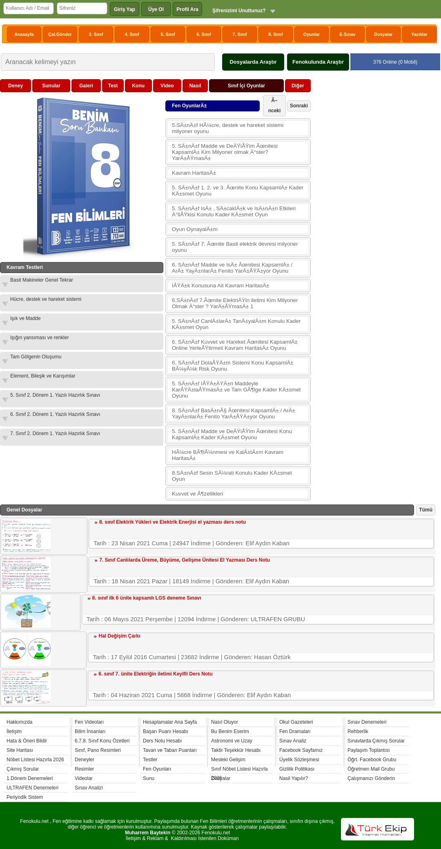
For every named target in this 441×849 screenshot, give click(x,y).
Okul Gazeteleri (296, 722)
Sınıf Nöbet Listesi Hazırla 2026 (239, 770)
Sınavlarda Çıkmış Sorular (376, 741)
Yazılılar (419, 34)
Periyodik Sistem (25, 797)
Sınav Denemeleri (366, 722)
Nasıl (195, 86)
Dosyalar (383, 34)
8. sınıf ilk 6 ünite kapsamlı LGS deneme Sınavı (146, 598)
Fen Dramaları (295, 731)
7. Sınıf (240, 34)
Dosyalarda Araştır (252, 62)
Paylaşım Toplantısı (368, 750)
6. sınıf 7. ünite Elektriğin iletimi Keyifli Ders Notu (155, 674)
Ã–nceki (274, 105)
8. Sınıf (276, 34)
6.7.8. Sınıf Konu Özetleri (102, 741)
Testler (150, 759)
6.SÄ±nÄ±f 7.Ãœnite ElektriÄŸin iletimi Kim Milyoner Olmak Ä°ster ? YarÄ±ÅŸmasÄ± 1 (235, 303)
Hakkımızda (19, 722)
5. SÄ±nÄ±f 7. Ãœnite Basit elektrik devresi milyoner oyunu (235, 247)
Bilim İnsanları (90, 731)
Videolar (84, 778)
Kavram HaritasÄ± (194, 173)
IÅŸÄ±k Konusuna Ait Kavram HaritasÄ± (220, 285)
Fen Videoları (89, 722)
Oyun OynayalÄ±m (195, 229)
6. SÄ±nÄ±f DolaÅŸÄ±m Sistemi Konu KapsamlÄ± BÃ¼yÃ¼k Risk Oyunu (232, 366)
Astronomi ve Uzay (231, 741)
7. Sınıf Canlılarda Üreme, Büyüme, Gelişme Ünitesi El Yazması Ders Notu (184, 560)
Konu (138, 86)
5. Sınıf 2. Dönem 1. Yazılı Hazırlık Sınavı (55, 395)
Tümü (425, 510)
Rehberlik (357, 731)
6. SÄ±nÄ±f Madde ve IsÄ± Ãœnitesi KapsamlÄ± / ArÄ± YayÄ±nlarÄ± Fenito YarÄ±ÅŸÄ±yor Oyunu (232, 268)
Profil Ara (187, 9)
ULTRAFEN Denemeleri (32, 788)
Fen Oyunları (157, 769)
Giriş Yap (124, 9)
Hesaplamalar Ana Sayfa (170, 722)
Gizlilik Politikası (296, 769)
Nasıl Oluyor (224, 722)
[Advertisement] (374, 130)
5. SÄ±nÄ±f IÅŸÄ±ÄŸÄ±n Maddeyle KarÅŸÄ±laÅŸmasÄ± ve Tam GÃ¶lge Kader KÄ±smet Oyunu (236, 389)
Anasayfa (23, 34)
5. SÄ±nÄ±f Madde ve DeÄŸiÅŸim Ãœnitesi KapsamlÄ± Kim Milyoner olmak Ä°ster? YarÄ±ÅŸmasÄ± (225, 152)
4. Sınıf (132, 34)
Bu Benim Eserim (230, 731)
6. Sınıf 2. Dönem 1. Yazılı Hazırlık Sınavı (55, 414)
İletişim (14, 731)
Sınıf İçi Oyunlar (246, 86)
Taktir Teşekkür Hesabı (236, 750)
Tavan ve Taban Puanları (170, 750)
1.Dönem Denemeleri (30, 778)
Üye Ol (156, 9)
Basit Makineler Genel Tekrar (41, 280)
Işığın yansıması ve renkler (39, 337)
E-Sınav (347, 34)
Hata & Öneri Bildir (27, 741)
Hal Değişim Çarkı (119, 636)
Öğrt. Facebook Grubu (371, 759)
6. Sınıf (204, 34)
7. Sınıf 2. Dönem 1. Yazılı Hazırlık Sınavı (55, 433)
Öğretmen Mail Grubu (370, 769)
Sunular (51, 86)
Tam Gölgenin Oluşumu (35, 357)
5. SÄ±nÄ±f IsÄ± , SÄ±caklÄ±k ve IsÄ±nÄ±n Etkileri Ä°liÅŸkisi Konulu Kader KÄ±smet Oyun (234, 211)
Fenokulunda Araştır (318, 62)
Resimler (84, 769)
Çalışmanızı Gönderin (371, 778)
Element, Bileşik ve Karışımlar (42, 376)
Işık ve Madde (25, 318)
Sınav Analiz (292, 741)
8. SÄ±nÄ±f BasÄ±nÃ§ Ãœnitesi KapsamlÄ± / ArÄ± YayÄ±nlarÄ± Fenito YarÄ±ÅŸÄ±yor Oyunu (233, 413)
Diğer (298, 86)
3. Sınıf (96, 34)
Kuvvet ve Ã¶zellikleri (197, 494)
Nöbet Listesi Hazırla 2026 (35, 759)
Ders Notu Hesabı (162, 741)
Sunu (148, 778)
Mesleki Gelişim (228, 759)
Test (113, 86)
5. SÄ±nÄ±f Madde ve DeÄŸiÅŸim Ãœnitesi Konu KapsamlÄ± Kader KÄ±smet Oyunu (232, 434)
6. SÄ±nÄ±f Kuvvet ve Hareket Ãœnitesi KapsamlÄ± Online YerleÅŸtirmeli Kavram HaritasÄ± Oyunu (235, 345)
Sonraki (299, 106)
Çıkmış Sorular (23, 769)
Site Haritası (20, 750)
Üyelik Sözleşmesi (299, 759)
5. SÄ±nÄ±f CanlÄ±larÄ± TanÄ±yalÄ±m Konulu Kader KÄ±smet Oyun (236, 324)
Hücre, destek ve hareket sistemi (45, 299)
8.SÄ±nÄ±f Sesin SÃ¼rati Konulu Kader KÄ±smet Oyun (232, 476)
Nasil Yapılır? (293, 778)
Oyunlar (311, 34)
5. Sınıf (168, 34)
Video (167, 86)
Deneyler (84, 759)
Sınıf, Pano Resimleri (98, 750)
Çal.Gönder (59, 34)
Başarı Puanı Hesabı (165, 731)
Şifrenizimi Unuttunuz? (239, 10)
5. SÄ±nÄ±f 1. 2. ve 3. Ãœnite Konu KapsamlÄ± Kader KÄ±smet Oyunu (237, 190)
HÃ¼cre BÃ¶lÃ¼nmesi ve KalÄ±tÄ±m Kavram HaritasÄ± (227, 455)
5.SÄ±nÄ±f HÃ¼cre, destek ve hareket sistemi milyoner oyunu (227, 128)
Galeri (86, 86)
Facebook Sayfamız (301, 750)
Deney (15, 86)
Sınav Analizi (89, 788)
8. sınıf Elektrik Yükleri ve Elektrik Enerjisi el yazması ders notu (172, 522)
